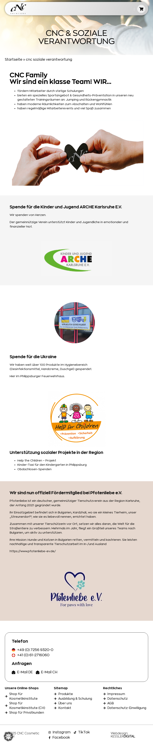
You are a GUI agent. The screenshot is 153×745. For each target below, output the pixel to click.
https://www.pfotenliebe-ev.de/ (33, 551)
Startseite (13, 59)
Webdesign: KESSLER (123, 735)
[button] (8, 736)
